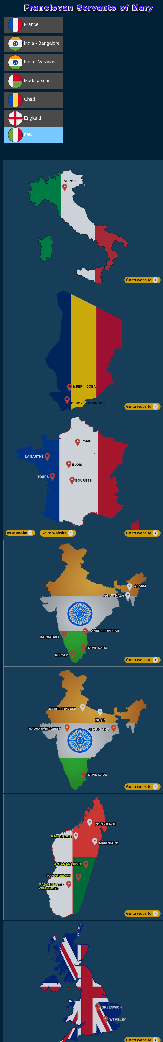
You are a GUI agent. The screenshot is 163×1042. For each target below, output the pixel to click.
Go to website (141, 279)
